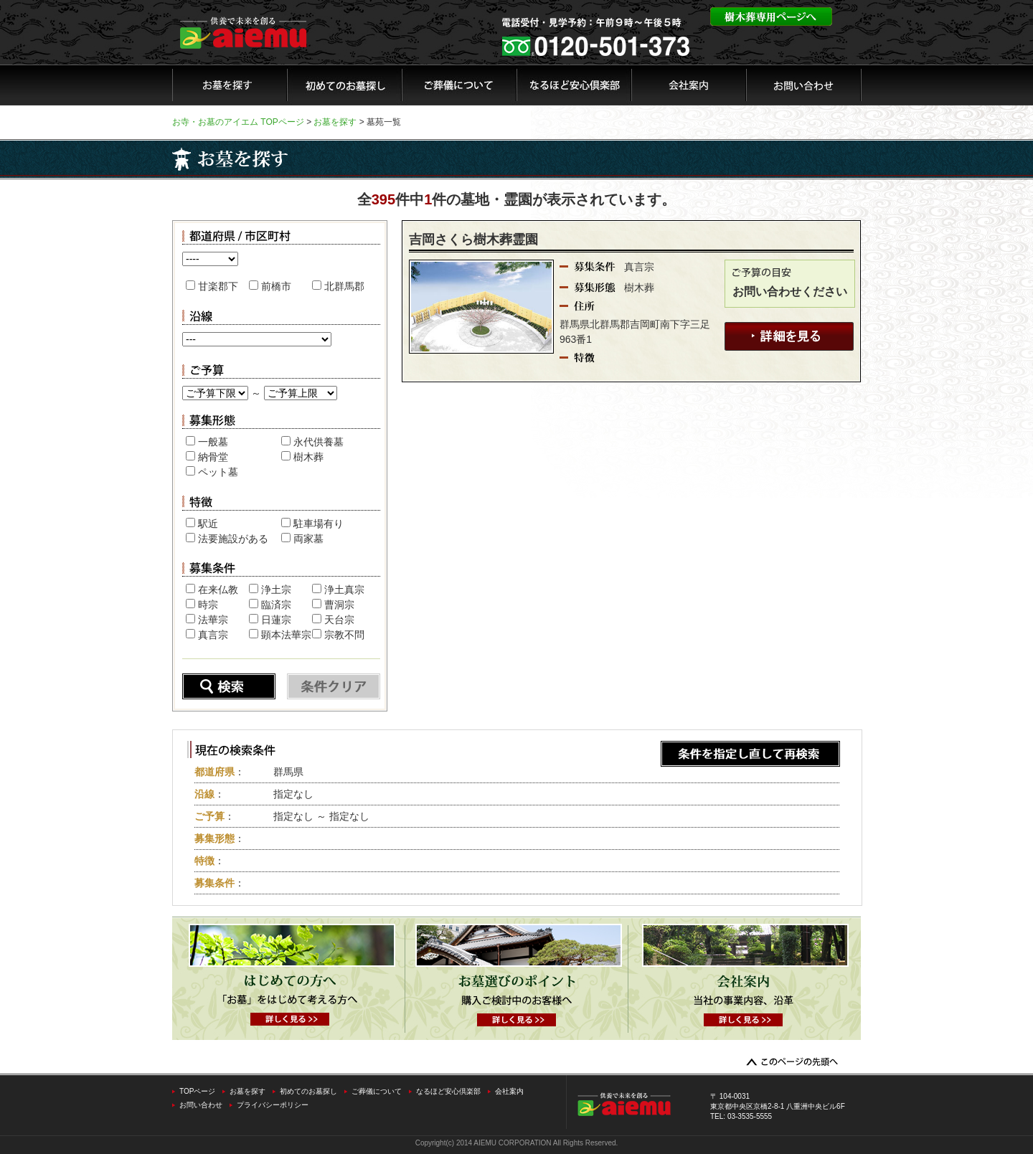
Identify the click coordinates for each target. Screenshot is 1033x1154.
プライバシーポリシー (272, 1105)
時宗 (208, 604)
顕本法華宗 (286, 634)
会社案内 (509, 1091)
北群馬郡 (344, 286)
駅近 (208, 523)
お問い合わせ (200, 1105)
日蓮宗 (276, 619)
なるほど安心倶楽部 (448, 1091)
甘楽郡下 (218, 286)
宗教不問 (344, 634)
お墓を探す (335, 122)
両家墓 (308, 538)
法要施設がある (233, 538)
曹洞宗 (339, 604)
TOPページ (197, 1091)
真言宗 (213, 634)
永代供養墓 (318, 442)
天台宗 (339, 619)
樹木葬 (308, 457)
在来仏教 (218, 589)
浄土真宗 (344, 589)
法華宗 (213, 619)
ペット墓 (218, 472)
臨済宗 (276, 604)
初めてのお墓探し (308, 1091)
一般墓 (213, 442)
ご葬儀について (377, 1091)
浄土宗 (276, 589)
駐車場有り (318, 523)
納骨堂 (213, 457)
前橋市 (276, 286)
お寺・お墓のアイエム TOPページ (238, 122)
